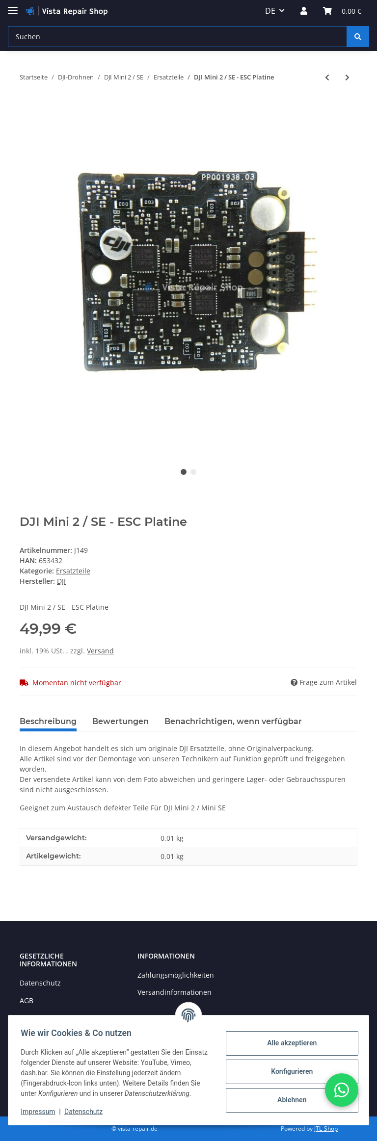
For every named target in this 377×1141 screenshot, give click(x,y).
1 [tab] (184, 472)
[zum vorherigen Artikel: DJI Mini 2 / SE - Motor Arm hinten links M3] (327, 77)
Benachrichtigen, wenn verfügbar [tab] (233, 721)
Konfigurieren (288, 1066)
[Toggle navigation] (13, 6)
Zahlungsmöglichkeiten (175, 975)
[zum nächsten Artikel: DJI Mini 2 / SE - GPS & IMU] (347, 77)
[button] (304, 11)
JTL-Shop (326, 1128)
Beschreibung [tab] (48, 721)
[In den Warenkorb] (27, 109)
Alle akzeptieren (288, 1038)
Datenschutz (40, 982)
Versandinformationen (174, 992)
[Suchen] (177, 36)
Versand (100, 650)
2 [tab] (193, 472)
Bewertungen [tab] (120, 721)
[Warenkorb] (342, 11)
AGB (26, 1000)
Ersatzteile (73, 570)
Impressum (41, 1111)
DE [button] (270, 10)
